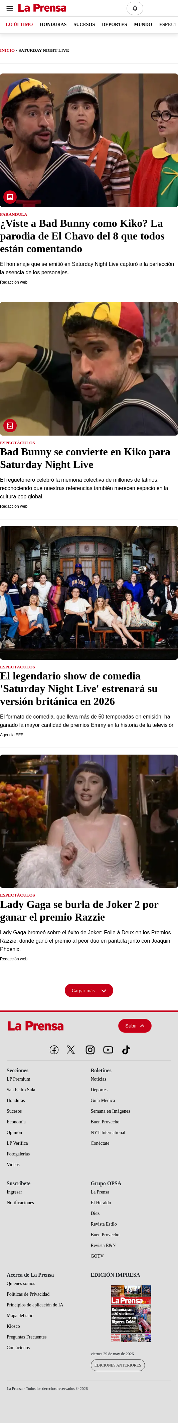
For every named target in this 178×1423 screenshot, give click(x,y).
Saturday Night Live (44, 50)
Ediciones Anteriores (118, 1365)
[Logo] (40, 8)
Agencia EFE (11, 735)
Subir (135, 1026)
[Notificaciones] (135, 8)
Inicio (7, 50)
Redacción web (13, 282)
